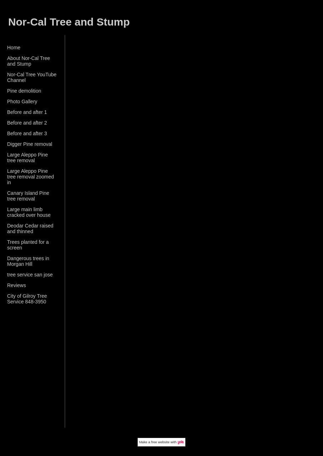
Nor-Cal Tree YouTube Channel (32, 77)
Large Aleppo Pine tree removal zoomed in (30, 176)
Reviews (16, 285)
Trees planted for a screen (28, 245)
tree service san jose (30, 275)
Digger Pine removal (29, 144)
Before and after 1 (27, 112)
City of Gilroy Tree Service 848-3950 (27, 298)
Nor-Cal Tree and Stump (69, 22)
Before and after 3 (27, 133)
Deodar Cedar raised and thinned (30, 228)
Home (13, 47)
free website (160, 442)
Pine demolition (24, 91)
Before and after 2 (27, 123)
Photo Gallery (22, 101)
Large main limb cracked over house (29, 212)
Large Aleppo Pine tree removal (27, 157)
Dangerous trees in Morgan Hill (28, 261)
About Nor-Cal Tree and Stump (28, 61)
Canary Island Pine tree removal (28, 196)
